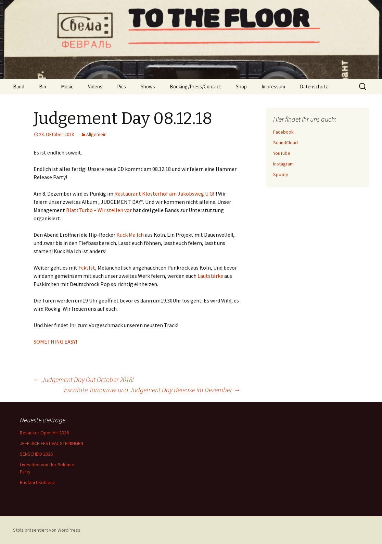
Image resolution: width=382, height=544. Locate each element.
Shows (148, 86)
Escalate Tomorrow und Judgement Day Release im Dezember (152, 389)
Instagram (283, 164)
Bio (42, 86)
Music (67, 86)
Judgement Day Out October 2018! (84, 379)
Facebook (283, 132)
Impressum (273, 86)
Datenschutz (314, 86)
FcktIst (86, 267)
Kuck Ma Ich (130, 234)
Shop (241, 86)
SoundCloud (285, 142)
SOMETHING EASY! (55, 341)
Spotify (280, 174)
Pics (121, 86)
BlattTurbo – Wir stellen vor (99, 210)
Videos (95, 86)
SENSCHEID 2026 (36, 454)
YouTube (281, 153)
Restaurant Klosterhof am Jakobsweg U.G (163, 193)
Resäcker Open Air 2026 (44, 433)
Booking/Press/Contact (195, 86)
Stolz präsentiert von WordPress (46, 530)
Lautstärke (210, 275)
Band (18, 86)
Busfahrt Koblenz (37, 482)
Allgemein (96, 134)
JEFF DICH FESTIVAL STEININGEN (51, 443)
